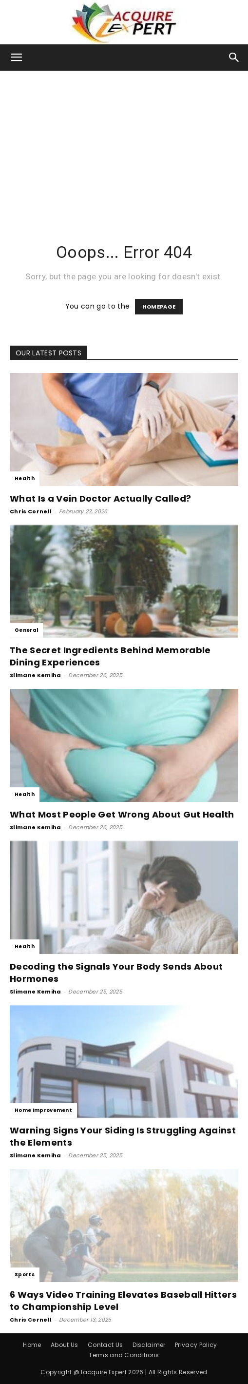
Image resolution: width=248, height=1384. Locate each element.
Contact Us (105, 1345)
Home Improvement (43, 1110)
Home (32, 1345)
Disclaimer (149, 1345)
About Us (64, 1345)
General (26, 630)
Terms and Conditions (124, 1355)
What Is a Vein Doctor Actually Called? (100, 498)
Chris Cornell (31, 511)
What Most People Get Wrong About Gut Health (122, 814)
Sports (25, 1274)
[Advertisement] (124, 144)
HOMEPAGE (159, 307)
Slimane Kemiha (35, 675)
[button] (16, 57)
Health (25, 478)
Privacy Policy (196, 1345)
